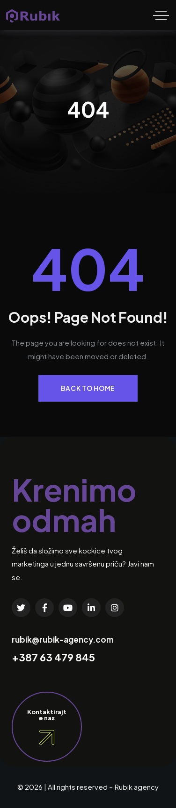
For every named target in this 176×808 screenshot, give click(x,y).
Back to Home (88, 388)
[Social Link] (21, 607)
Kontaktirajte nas (46, 715)
